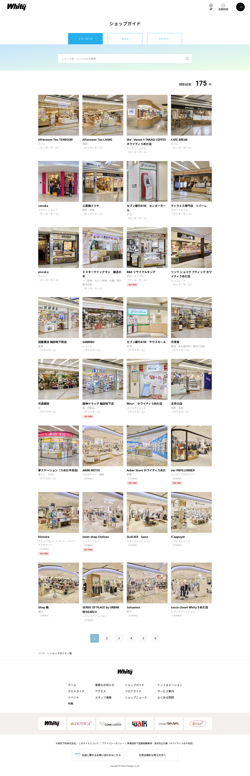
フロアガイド (133, 691)
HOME (41, 653)
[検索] (187, 58)
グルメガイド (76, 691)
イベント (73, 697)
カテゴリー (165, 38)
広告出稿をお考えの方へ (152, 755)
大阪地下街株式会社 (66, 743)
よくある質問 (165, 697)
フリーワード (85, 38)
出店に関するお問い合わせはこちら (101, 755)
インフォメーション (169, 685)
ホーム (72, 685)
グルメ (125, 38)
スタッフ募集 (103, 697)
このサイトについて (89, 743)
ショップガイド (134, 685)
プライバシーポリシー (113, 743)
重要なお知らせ (104, 685)
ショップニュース (136, 697)
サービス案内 (165, 691)
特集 (70, 703)
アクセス (100, 691)
